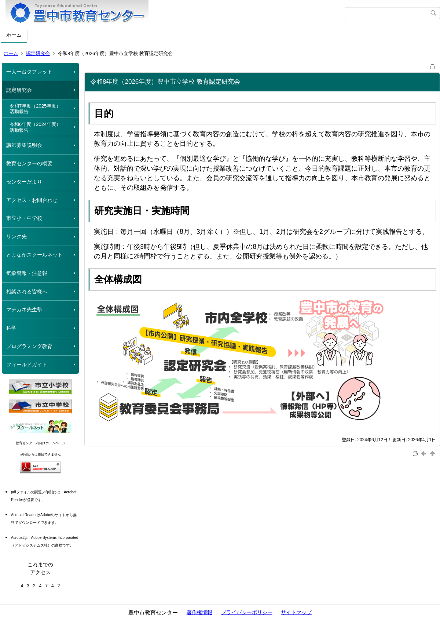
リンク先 (16, 236)
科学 (11, 328)
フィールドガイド (26, 364)
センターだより (24, 182)
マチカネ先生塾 (24, 309)
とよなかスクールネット (34, 255)
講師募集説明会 (24, 145)
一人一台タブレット (29, 72)
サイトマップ (296, 612)
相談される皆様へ (26, 291)
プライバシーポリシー (246, 612)
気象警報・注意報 (26, 273)
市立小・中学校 (24, 218)
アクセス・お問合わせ (32, 200)
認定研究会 (38, 53)
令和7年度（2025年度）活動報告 (35, 109)
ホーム (14, 35)
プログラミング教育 (29, 346)
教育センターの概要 (29, 163)
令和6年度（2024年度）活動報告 (35, 127)
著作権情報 (199, 612)
